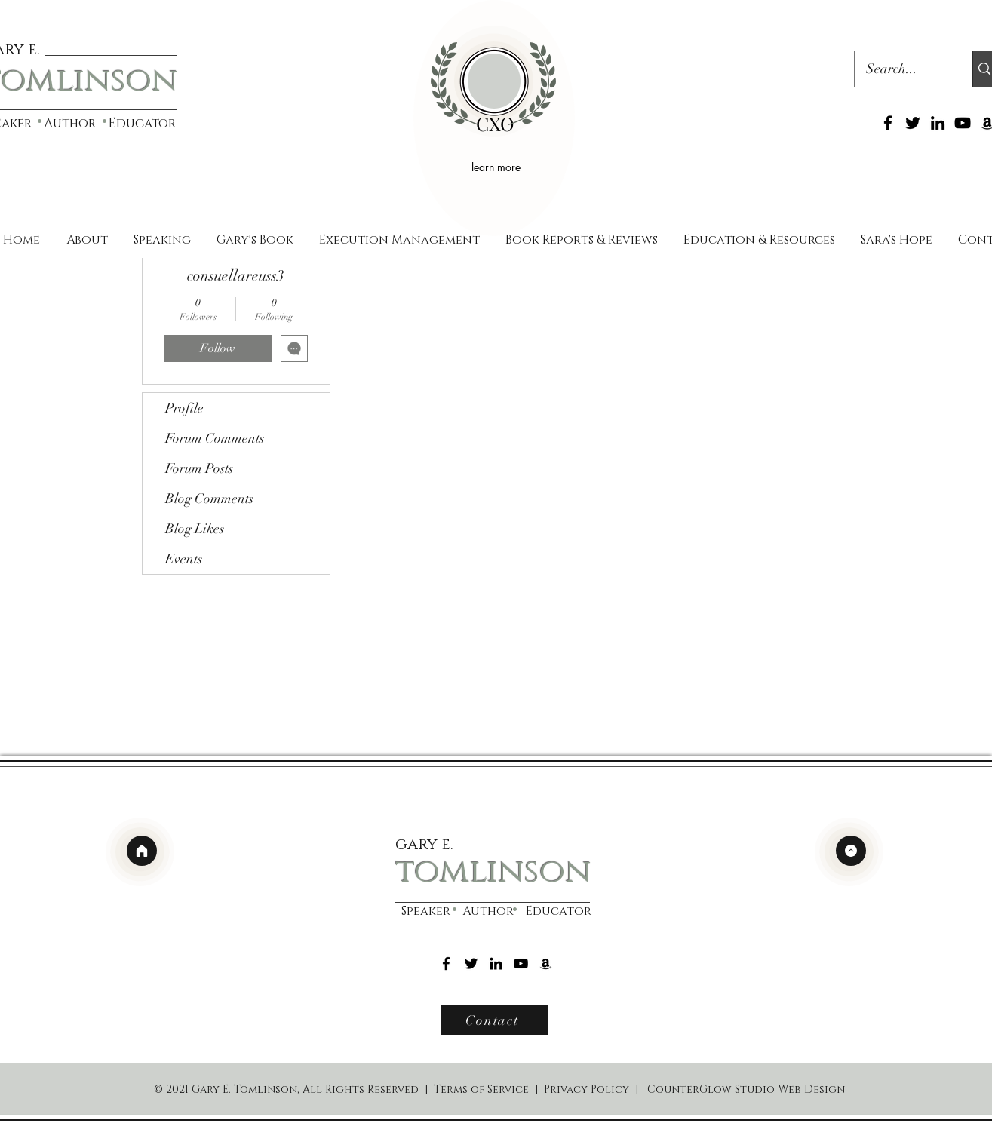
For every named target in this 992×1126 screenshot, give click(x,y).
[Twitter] (913, 123)
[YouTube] (962, 123)
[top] (851, 851)
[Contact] (494, 1020)
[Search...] (903, 69)
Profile (184, 408)
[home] (142, 851)
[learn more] (499, 166)
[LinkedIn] (937, 123)
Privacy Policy (586, 1089)
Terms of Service (481, 1089)
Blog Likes (194, 528)
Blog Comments (209, 498)
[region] (494, 118)
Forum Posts (199, 468)
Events (183, 559)
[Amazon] (545, 963)
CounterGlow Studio (711, 1089)
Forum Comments (214, 438)
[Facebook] (888, 123)
